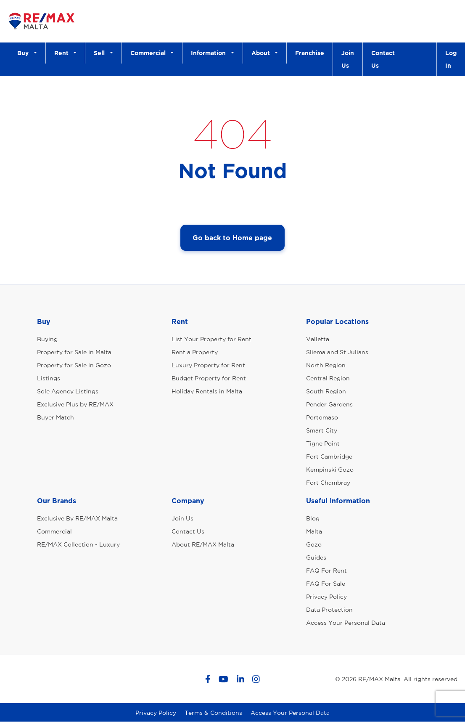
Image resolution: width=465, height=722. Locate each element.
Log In (451, 59)
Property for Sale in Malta (74, 352)
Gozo (314, 544)
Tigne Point (323, 443)
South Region (326, 391)
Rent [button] (63, 53)
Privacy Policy (326, 596)
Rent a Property (195, 352)
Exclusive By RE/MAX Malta (77, 518)
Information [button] (210, 53)
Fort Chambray (328, 482)
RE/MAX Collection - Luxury (78, 544)
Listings (48, 378)
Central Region (328, 378)
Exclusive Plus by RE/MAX (75, 404)
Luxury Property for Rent (208, 365)
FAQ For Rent (326, 570)
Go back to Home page (232, 238)
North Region (326, 365)
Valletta (317, 339)
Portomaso (322, 417)
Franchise (309, 53)
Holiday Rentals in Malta (207, 391)
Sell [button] (101, 53)
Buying (47, 339)
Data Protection (329, 609)
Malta (314, 531)
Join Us (347, 59)
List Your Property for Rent (211, 339)
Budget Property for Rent (209, 378)
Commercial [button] (149, 53)
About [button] (262, 53)
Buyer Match (55, 417)
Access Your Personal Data (345, 622)
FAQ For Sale (325, 583)
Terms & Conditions (213, 712)
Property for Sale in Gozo (74, 365)
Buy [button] (24, 53)
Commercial (54, 531)
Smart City (321, 430)
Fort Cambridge (329, 456)
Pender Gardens (329, 404)
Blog (313, 518)
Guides (316, 557)
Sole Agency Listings (67, 391)
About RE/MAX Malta (203, 544)
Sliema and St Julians (337, 352)
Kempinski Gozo (330, 469)
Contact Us (383, 59)
